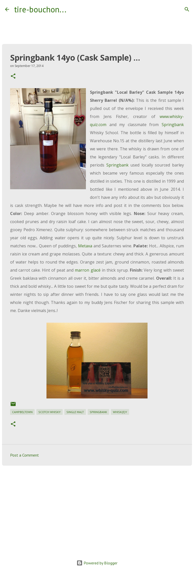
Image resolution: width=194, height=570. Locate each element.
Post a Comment (24, 455)
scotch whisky (49, 412)
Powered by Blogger (97, 562)
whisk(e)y (120, 412)
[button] (13, 76)
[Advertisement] (97, 508)
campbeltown (22, 412)
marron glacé (87, 270)
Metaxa (85, 246)
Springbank (173, 124)
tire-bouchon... (40, 9)
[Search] (73, 9)
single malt (75, 412)
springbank (98, 412)
